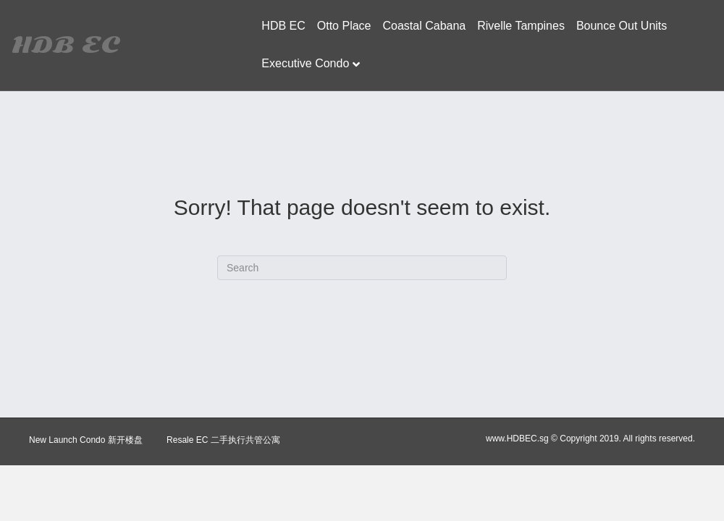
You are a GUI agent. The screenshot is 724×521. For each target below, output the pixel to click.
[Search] (362, 267)
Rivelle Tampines (521, 26)
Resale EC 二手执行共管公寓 (223, 440)
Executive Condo (305, 63)
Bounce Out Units (621, 26)
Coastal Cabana (424, 26)
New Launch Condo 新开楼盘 (86, 440)
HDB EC (283, 26)
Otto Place (344, 26)
